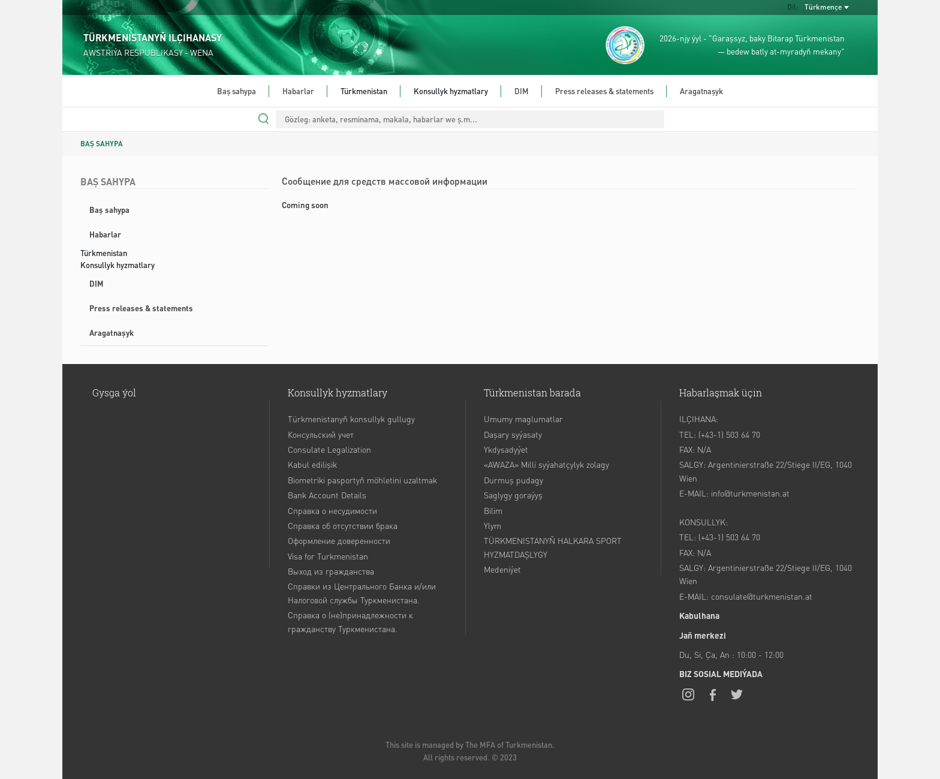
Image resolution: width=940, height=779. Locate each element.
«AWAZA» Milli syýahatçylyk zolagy (546, 464)
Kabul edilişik (312, 464)
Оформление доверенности (339, 540)
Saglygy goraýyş (513, 494)
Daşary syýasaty (513, 434)
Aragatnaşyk (701, 91)
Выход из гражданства (331, 571)
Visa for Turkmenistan (328, 556)
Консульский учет (321, 434)
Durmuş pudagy (513, 479)
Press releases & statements (604, 91)
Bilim (493, 510)
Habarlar (298, 91)
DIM (521, 91)
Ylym (492, 525)
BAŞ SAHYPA (101, 143)
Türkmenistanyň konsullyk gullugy (351, 418)
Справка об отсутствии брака (342, 525)
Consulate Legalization (329, 449)
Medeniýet (502, 569)
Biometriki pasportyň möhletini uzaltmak (362, 479)
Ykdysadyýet (506, 449)
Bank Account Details (327, 494)
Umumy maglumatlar (523, 418)
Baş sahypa (236, 91)
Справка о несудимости (332, 510)
